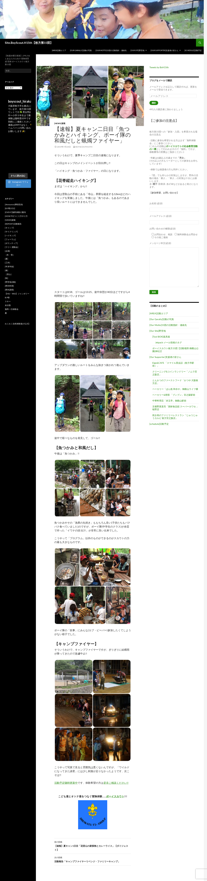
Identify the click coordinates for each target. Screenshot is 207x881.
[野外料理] (9, 286)
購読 (154, 103)
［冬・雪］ (10, 255)
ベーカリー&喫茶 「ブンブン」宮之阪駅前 (173, 394)
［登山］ (9, 274)
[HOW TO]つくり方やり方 (16, 216)
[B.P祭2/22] (10, 208)
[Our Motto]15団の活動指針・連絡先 (111, 50)
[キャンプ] (9, 228)
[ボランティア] (11, 243)
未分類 (8, 305)
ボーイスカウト (115, 796)
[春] (6, 270)
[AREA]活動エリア (59, 50)
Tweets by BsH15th (159, 67)
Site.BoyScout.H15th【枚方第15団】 (29, 42)
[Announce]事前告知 (14, 204)
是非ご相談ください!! (116, 782)
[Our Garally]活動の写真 (81, 50)
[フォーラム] (10, 239)
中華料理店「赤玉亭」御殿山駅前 (169, 400)
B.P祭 (7, 297)
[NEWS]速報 (59, 123)
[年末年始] (9, 266)
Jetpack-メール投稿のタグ (168, 342)
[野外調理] (9, 290)
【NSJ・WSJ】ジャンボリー (17, 293)
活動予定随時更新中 (66, 782)
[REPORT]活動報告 (13, 224)
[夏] (6, 259)
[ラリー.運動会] (11, 247)
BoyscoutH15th (83, 147)
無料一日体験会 (11, 309)
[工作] (7, 262)
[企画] (7, 251)
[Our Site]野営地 (137, 50)
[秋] (6, 278)
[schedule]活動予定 (193, 50)
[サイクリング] (11, 231)
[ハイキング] (10, 235)
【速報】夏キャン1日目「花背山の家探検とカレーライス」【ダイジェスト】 (92, 845)
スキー (8, 301)
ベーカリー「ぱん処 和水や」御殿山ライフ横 (175, 389)
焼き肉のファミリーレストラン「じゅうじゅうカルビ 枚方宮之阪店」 (175, 416)
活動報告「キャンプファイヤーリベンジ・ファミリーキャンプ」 (92, 859)
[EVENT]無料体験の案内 (15, 212)
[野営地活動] (10, 282)
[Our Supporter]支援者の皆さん (164, 50)
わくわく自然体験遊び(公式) (17, 323)
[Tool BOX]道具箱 (161, 336)
